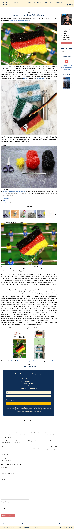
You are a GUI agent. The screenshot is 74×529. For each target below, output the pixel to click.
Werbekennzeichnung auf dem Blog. (20, 20)
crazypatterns (41, 78)
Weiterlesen (67, 43)
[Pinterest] (25, 366)
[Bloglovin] (32, 366)
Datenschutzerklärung (39, 409)
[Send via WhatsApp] (10, 438)
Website (3, 508)
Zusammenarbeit (59, 2)
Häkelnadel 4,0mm (8, 198)
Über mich (16, 2)
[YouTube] (67, 5)
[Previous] (2, 213)
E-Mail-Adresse (6, 502)
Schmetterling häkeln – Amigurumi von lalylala (45, 448)
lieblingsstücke (51, 361)
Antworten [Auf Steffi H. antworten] (4, 467)
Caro (29, 12)
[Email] (70, 5)
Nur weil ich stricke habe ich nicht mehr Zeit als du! (66, 67)
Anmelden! (29, 403)
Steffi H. (3, 459)
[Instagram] (22, 366)
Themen (29, 2)
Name (3, 495)
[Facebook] (30, 366)
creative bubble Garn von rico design (14, 191)
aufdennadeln (20, 361)
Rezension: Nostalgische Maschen (9, 448)
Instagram (9, 523)
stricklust (11, 361)
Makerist (25, 78)
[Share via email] (5, 438)
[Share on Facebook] (7, 438)
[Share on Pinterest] (9, 438)
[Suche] (72, 5)
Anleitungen (48, 2)
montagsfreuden (30, 361)
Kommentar (5, 479)
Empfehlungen (38, 2)
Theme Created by (66, 527)
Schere (4, 200)
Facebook (27, 523)
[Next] (56, 213)
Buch (23, 2)
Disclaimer (36, 527)
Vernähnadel (6, 203)
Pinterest (46, 523)
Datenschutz (27, 527)
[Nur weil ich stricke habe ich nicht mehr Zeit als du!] (66, 61)
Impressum (19, 527)
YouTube (64, 523)
